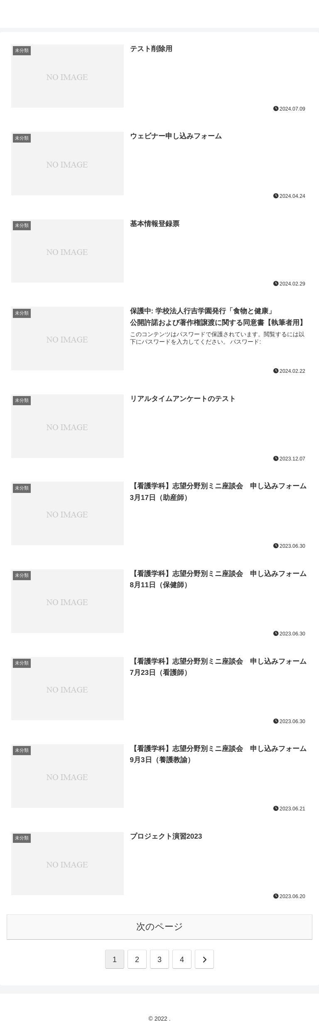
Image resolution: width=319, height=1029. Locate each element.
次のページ (159, 925)
